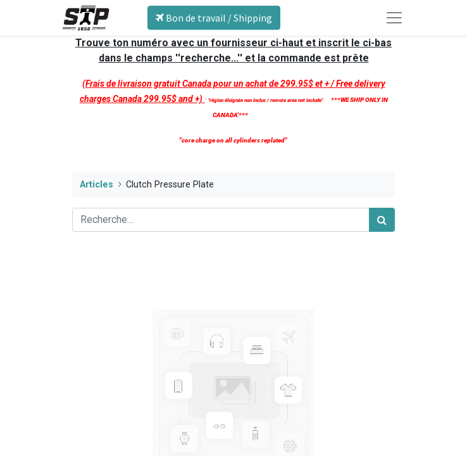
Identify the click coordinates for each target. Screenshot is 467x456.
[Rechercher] (382, 220)
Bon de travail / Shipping (214, 17)
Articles (96, 184)
